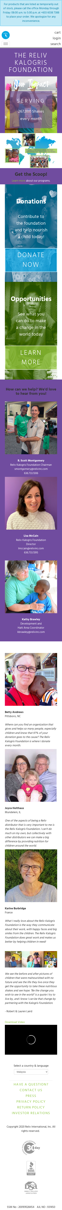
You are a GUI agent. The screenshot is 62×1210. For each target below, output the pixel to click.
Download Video (15, 1022)
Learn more (19, 181)
